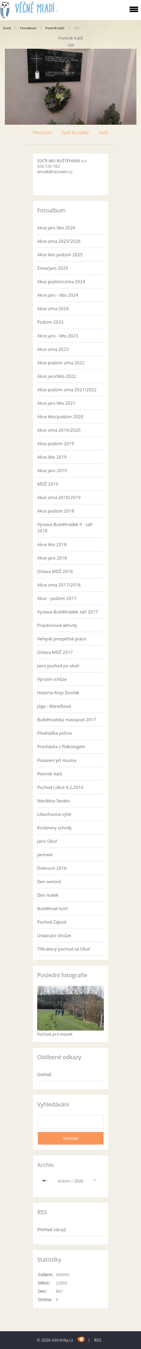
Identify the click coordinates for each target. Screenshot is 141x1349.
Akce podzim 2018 (55, 511)
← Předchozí (40, 132)
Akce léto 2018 (52, 544)
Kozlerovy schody (54, 827)
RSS (97, 1340)
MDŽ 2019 (47, 484)
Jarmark (45, 854)
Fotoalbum (28, 28)
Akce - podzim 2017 (57, 598)
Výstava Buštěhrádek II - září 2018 (65, 527)
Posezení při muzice (56, 760)
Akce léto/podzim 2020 (60, 416)
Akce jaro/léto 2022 (56, 376)
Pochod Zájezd (51, 922)
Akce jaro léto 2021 (56, 403)
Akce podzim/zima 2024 (61, 281)
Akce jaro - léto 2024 (57, 295)
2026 (78, 1181)
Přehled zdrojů (51, 1229)
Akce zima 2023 (53, 349)
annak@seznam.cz (55, 171)
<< (45, 1181)
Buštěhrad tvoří (52, 908)
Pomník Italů (54, 28)
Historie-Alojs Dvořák (58, 692)
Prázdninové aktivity (57, 625)
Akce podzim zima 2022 (61, 362)
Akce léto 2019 (52, 457)
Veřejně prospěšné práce (61, 639)
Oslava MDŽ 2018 (55, 571)
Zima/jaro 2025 (52, 268)
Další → (106, 132)
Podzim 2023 (50, 322)
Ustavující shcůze (54, 935)
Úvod (7, 28)
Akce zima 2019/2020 (59, 430)
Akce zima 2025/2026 (59, 241)
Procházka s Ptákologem (61, 746)
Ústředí (44, 1074)
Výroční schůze (52, 679)
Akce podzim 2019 (55, 443)
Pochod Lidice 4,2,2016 (60, 787)
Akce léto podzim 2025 (60, 254)
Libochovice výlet (54, 814)
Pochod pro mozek (54, 1034)
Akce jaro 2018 (52, 558)
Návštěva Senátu (53, 800)
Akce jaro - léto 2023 (57, 336)
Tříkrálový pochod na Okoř (63, 949)
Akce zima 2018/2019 (59, 497)
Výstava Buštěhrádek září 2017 (67, 612)
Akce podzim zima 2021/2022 (67, 389)
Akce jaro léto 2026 (56, 227)
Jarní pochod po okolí (58, 665)
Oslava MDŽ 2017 (55, 652)
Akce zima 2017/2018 (59, 585)
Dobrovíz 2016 (52, 868)
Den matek (48, 895)
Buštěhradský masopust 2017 (66, 719)
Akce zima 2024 (53, 308)
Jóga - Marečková (54, 706)
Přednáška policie (54, 733)
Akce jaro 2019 (52, 470)
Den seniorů (49, 881)
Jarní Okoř (47, 841)
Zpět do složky (75, 132)
